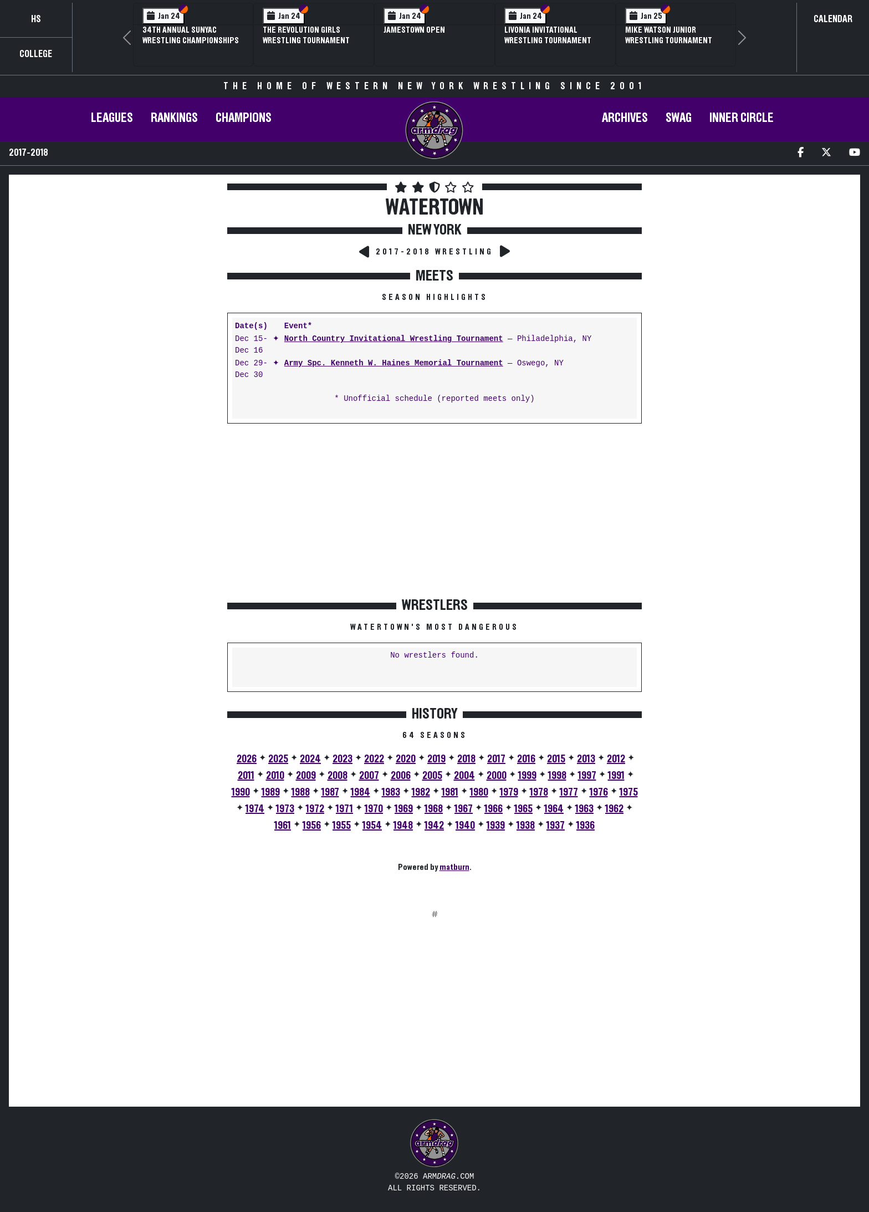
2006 (401, 775)
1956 (312, 825)
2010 (275, 775)
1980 (479, 792)
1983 (391, 792)
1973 (285, 808)
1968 (434, 808)
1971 (344, 808)
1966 (493, 808)
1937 (555, 825)
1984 (360, 792)
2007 (369, 775)
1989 (271, 792)
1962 (614, 808)
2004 (464, 775)
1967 (463, 808)
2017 (496, 759)
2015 (556, 759)
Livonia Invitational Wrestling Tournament (547, 35)
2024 (310, 759)
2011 (246, 775)
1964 (554, 808)
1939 (496, 825)
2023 (342, 759)
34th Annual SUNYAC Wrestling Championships (190, 35)
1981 (450, 792)
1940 (465, 825)
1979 (509, 792)
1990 (241, 792)
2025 (278, 759)
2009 (306, 775)
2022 (374, 759)
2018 (466, 759)
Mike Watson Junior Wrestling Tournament (668, 35)
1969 (404, 808)
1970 (374, 808)
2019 (436, 759)
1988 (301, 792)
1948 (403, 825)
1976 (599, 792)
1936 (585, 825)
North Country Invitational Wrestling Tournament (393, 339)
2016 (526, 759)
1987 (330, 792)
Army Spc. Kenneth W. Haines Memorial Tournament (393, 363)
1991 (616, 775)
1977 (569, 792)
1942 (434, 825)
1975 (629, 792)
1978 (539, 792)
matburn (454, 867)
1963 (584, 808)
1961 (282, 825)
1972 (315, 808)
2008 (337, 775)
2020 (406, 759)
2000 (497, 775)
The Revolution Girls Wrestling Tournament (306, 35)
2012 (616, 759)
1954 (372, 825)
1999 (527, 775)
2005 (432, 775)
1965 (523, 808)
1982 (421, 792)
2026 (247, 759)
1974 (255, 808)
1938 (526, 825)
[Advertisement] (117, 287)
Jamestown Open (414, 30)
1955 (342, 825)
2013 (586, 759)
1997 (587, 775)
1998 (557, 775)
